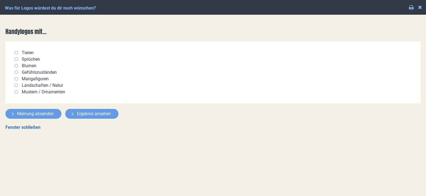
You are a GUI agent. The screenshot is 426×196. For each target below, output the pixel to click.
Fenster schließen (22, 127)
